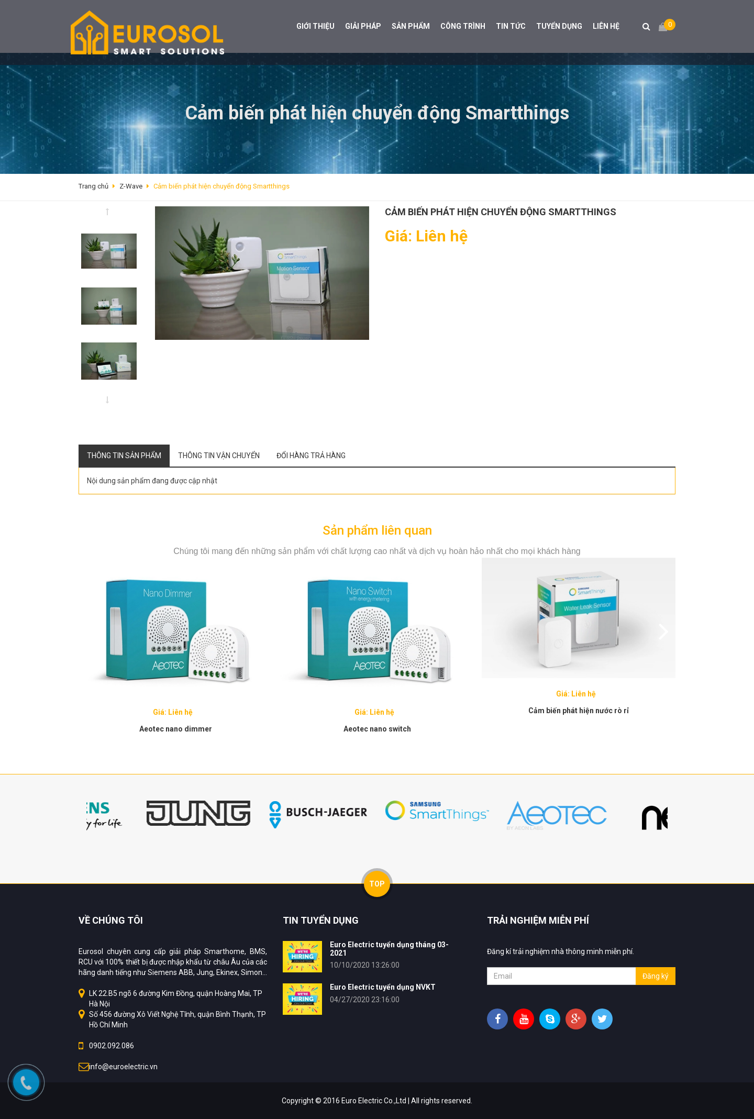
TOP (377, 884)
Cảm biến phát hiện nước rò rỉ (578, 710)
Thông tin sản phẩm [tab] (124, 455)
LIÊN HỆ (606, 26)
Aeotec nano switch (377, 729)
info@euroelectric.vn (123, 1066)
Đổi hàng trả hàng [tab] (311, 455)
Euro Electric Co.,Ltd (373, 1100)
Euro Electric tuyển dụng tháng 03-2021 (389, 948)
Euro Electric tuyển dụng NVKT (383, 987)
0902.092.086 (111, 1046)
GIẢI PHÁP (363, 26)
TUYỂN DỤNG (559, 26)
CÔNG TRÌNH (462, 26)
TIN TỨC (511, 26)
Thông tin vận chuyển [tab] (219, 455)
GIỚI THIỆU (315, 26)
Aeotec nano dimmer (175, 729)
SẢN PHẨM (411, 26)
